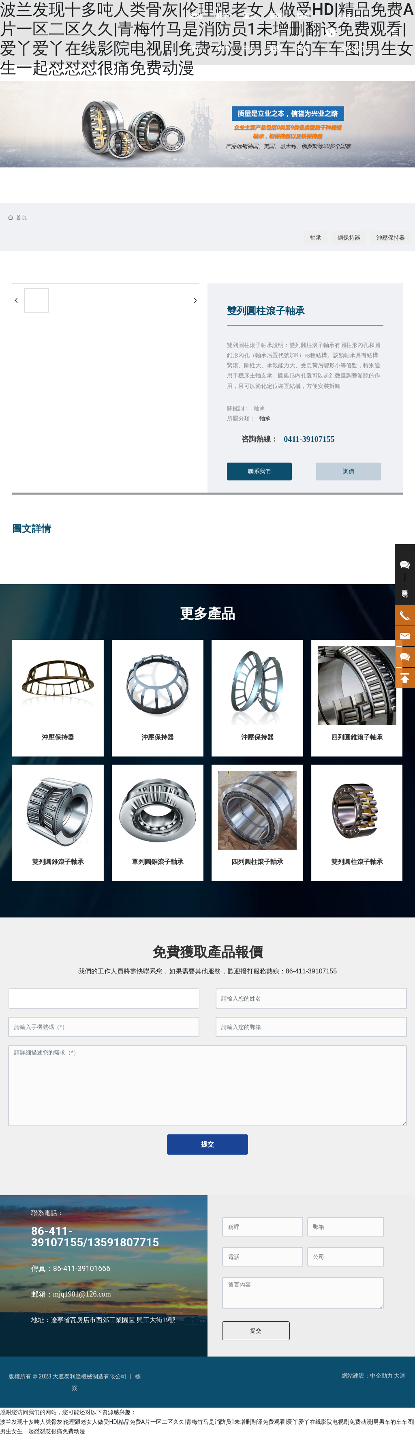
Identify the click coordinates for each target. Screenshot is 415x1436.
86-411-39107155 (311, 971)
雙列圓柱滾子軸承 (357, 862)
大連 (399, 1375)
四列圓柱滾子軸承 (257, 862)
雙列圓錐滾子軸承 (58, 862)
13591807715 (123, 1242)
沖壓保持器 (390, 237)
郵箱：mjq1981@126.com (71, 1294)
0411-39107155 (356, 32)
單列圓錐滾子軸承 (158, 862)
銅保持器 (349, 237)
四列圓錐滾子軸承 (357, 737)
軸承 (315, 237)
